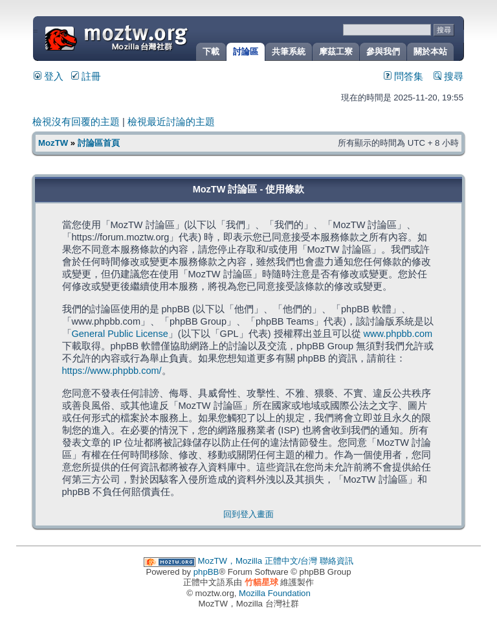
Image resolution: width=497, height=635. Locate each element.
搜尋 (448, 76)
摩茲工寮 (336, 51)
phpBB (206, 572)
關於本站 (430, 51)
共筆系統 (288, 51)
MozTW (147, 37)
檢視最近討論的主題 (171, 122)
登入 (48, 76)
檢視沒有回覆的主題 (76, 122)
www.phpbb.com (398, 334)
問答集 (403, 76)
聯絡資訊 (336, 561)
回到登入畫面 (248, 514)
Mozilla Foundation (275, 593)
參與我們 (383, 51)
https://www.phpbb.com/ (112, 370)
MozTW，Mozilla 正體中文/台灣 (258, 561)
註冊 (86, 76)
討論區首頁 (99, 143)
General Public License (120, 334)
